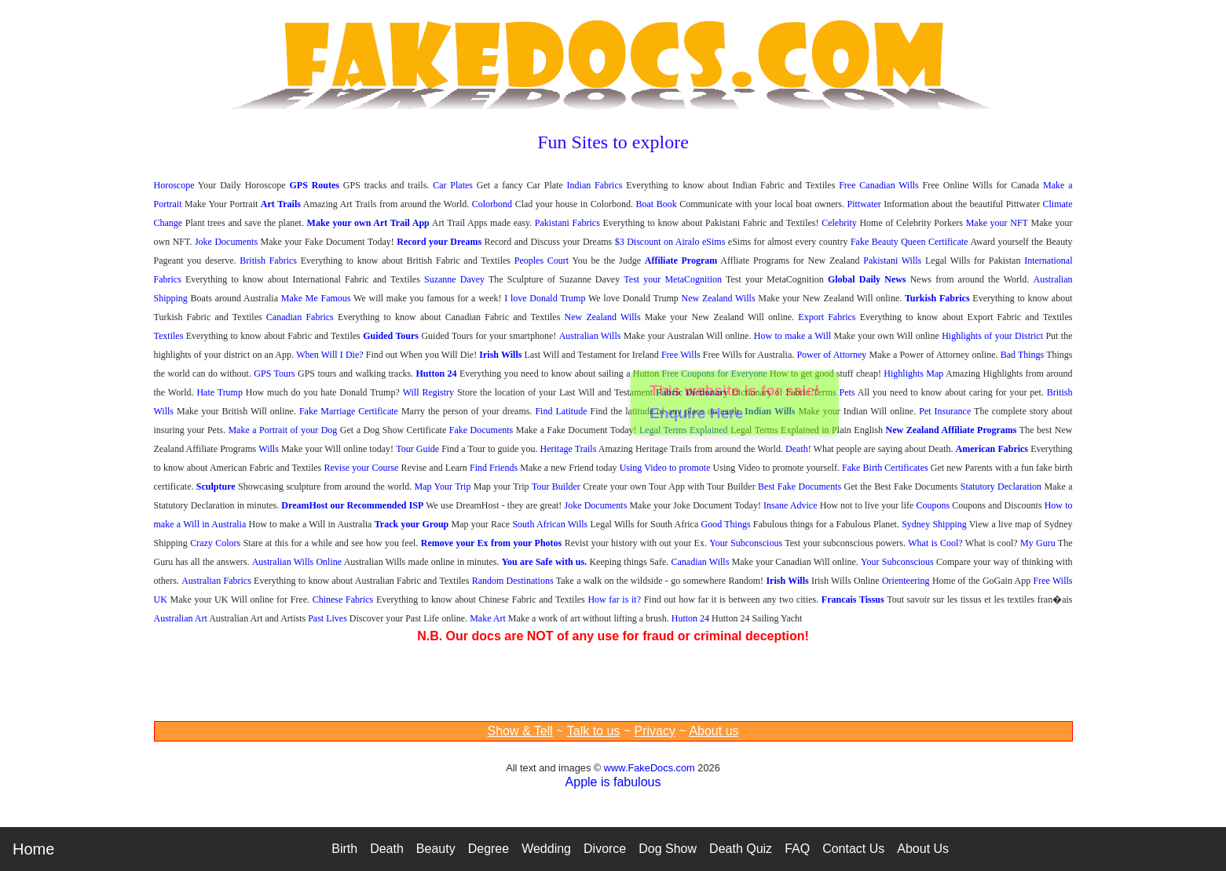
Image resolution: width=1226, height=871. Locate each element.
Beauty (436, 848)
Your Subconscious (745, 543)
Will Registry (428, 392)
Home (33, 849)
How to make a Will (792, 335)
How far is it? (614, 599)
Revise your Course (361, 467)
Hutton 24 (436, 373)
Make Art (488, 618)
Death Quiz (740, 848)
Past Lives (327, 618)
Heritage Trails (568, 448)
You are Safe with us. (544, 561)
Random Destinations (513, 580)
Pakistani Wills (892, 260)
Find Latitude (561, 411)
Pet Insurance (945, 411)
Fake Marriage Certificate (348, 411)
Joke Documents (226, 241)
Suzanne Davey (454, 279)
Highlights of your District (992, 335)
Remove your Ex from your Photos (491, 543)
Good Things (726, 524)
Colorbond (492, 204)
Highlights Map (913, 373)
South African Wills (549, 524)
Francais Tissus (853, 599)
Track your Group (412, 524)
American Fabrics (992, 448)
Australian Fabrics (216, 580)
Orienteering (906, 580)
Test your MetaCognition (673, 279)
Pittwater (864, 204)
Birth (344, 848)
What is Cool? (935, 543)
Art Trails (281, 204)
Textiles (169, 335)
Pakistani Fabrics (567, 222)
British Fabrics (268, 260)
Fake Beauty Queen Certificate (909, 241)
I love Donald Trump (544, 298)
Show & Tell (519, 731)
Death (387, 848)
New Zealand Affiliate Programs (951, 430)
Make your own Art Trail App (368, 222)
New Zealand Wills (719, 298)
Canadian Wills (700, 561)
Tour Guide (417, 448)
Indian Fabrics (595, 185)
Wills (268, 448)
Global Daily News (867, 279)
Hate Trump (219, 392)
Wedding (546, 848)
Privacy (655, 731)
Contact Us (853, 848)
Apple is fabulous (613, 782)
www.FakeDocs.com (649, 768)
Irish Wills (500, 354)
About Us (923, 848)
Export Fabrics (826, 317)
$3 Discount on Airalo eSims (670, 241)
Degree (488, 848)
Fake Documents (481, 430)
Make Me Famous (316, 298)
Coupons (933, 505)
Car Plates (453, 185)
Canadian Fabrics (300, 317)
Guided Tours (391, 335)
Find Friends (494, 467)
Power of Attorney (831, 354)
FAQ (797, 848)
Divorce (605, 848)
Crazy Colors (215, 543)
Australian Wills (590, 335)
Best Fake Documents (799, 486)
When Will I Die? (329, 354)
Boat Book (656, 204)
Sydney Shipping (934, 524)
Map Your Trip (443, 486)
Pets (847, 392)
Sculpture (216, 486)
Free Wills (681, 354)
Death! (798, 448)
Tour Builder (556, 486)
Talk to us (593, 731)
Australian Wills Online (297, 561)
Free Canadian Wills (879, 185)
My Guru (1038, 543)
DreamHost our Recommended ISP (352, 505)
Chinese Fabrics (343, 599)
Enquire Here (697, 414)
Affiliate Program (681, 260)
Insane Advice (790, 505)
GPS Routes (314, 185)
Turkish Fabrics (937, 298)
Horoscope (174, 185)
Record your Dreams (439, 241)
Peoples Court (541, 260)
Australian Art (180, 618)
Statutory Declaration (1001, 486)
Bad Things (1023, 354)
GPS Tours (274, 373)
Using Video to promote (665, 467)
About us (713, 731)
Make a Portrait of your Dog (282, 430)
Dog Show (668, 848)
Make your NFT (997, 222)
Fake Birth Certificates (885, 467)
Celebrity (839, 222)
